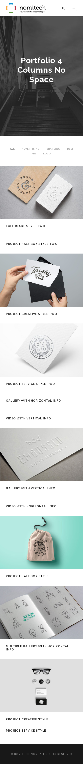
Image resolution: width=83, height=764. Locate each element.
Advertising (30, 148)
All (12, 148)
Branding (53, 148)
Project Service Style (26, 730)
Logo (47, 153)
